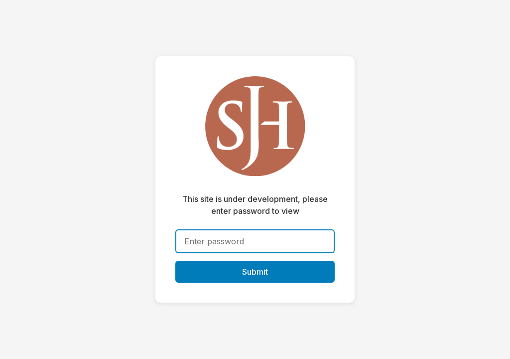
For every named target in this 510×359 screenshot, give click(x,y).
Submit (255, 272)
